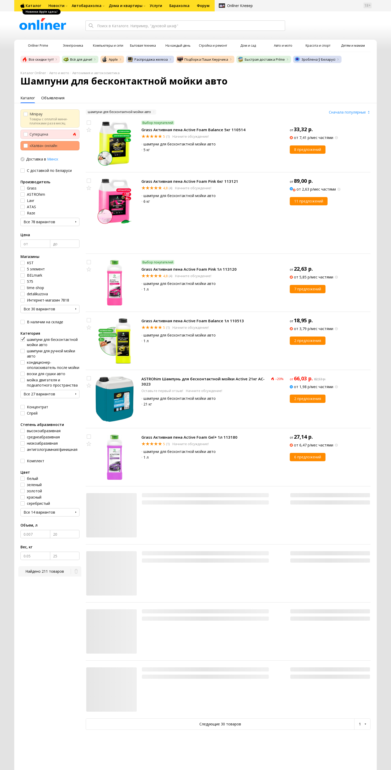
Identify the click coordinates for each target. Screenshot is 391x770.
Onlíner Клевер (240, 5)
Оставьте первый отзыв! (162, 390)
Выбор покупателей (157, 123)
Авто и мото (59, 73)
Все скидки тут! (37, 59)
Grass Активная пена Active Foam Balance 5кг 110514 (193, 129)
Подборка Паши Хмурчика (202, 59)
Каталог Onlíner (33, 73)
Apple (110, 59)
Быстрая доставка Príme (261, 59)
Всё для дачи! (77, 59)
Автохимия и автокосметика (96, 73)
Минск (52, 159)
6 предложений (307, 456)
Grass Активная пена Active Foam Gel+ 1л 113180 (189, 437)
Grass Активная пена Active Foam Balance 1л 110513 (192, 320)
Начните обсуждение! (190, 136)
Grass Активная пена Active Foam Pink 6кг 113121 (189, 181)
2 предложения (307, 340)
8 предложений (307, 149)
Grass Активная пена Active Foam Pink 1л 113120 (189, 269)
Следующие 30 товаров (220, 724)
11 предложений (308, 201)
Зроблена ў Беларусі (314, 59)
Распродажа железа (147, 59)
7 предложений (307, 288)
